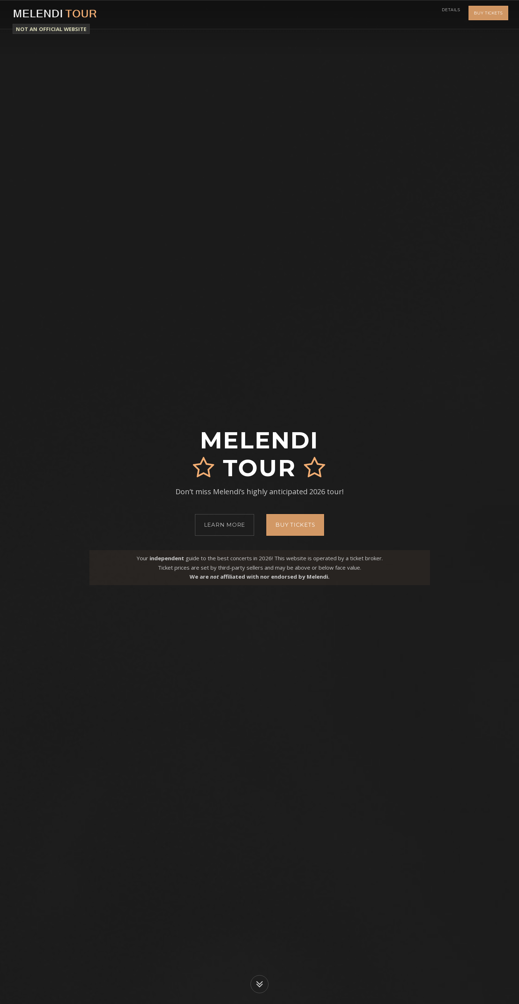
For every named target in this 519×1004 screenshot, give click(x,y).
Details (449, 14)
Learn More (224, 524)
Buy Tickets (488, 14)
